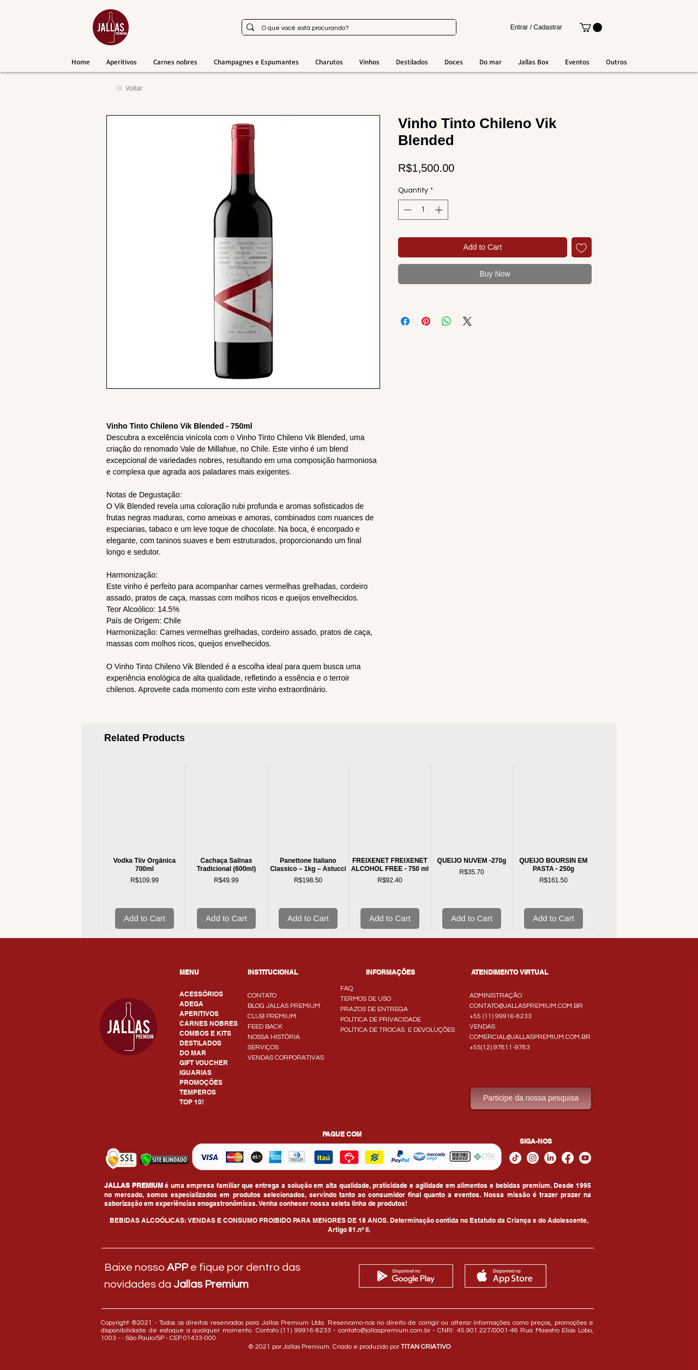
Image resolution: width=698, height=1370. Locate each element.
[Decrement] (406, 209)
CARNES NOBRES (208, 1023)
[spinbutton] (423, 209)
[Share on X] (467, 321)
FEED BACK (265, 1026)
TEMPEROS (197, 1092)
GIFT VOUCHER (203, 1063)
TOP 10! (191, 1102)
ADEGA (191, 1004)
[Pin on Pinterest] (425, 321)
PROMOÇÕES (200, 1082)
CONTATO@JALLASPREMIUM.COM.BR (526, 1006)
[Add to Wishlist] (581, 247)
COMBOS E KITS (205, 1033)
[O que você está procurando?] (347, 29)
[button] (591, 27)
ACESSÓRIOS (201, 994)
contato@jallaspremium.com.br (384, 1330)
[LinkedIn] (550, 1158)
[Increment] (440, 209)
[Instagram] (533, 1158)
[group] (349, 846)
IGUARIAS (195, 1072)
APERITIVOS (199, 1014)
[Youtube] (585, 1158)
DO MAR (192, 1053)
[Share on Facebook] (405, 321)
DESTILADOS (200, 1043)
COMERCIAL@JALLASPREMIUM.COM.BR (530, 1037)
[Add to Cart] (144, 918)
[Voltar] (130, 89)
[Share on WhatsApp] (446, 321)
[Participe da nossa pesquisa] (531, 1098)
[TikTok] (515, 1158)
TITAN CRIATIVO (425, 1346)
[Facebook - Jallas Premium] (568, 1158)
